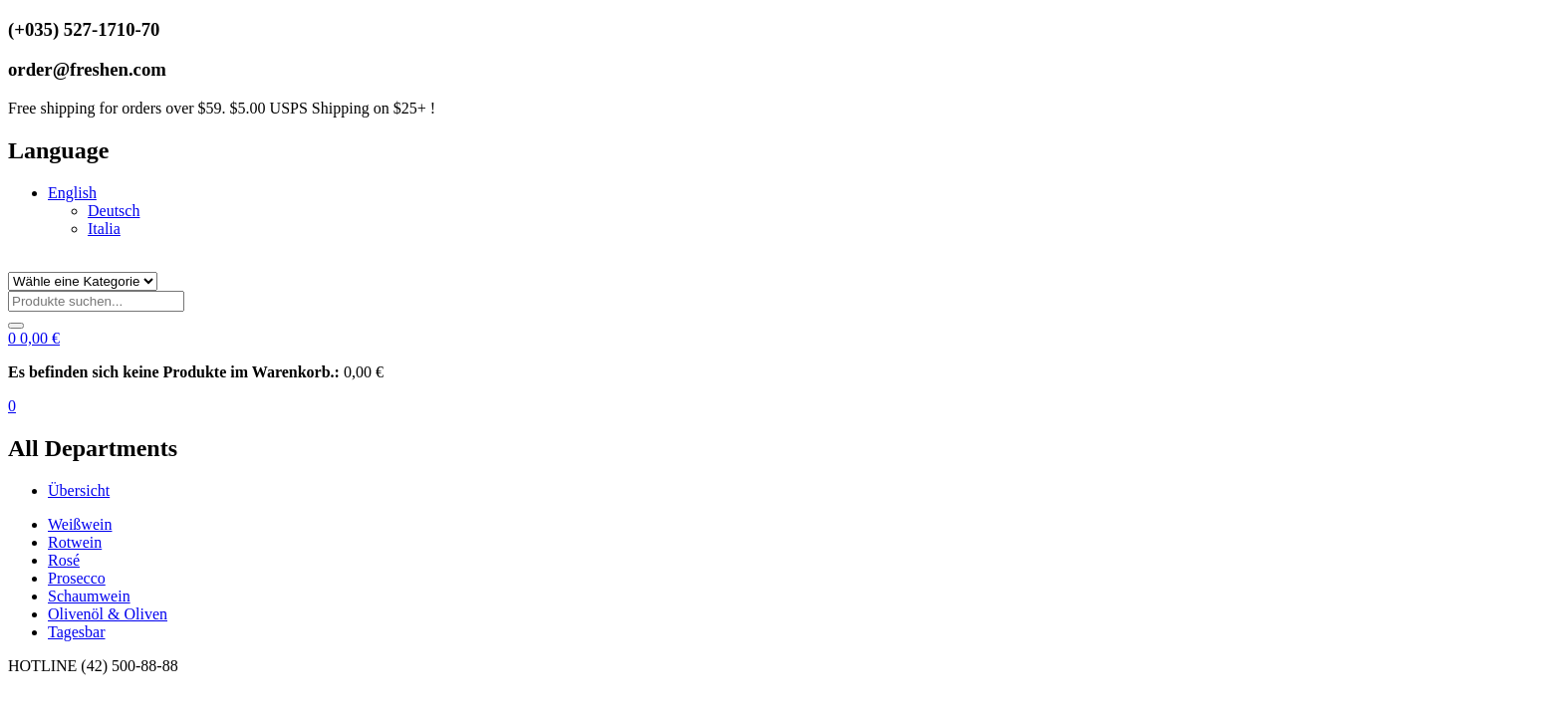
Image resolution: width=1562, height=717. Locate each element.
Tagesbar (77, 631)
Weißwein (80, 524)
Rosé (64, 560)
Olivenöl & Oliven (107, 613)
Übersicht (79, 490)
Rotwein (75, 542)
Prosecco (77, 578)
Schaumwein (89, 596)
